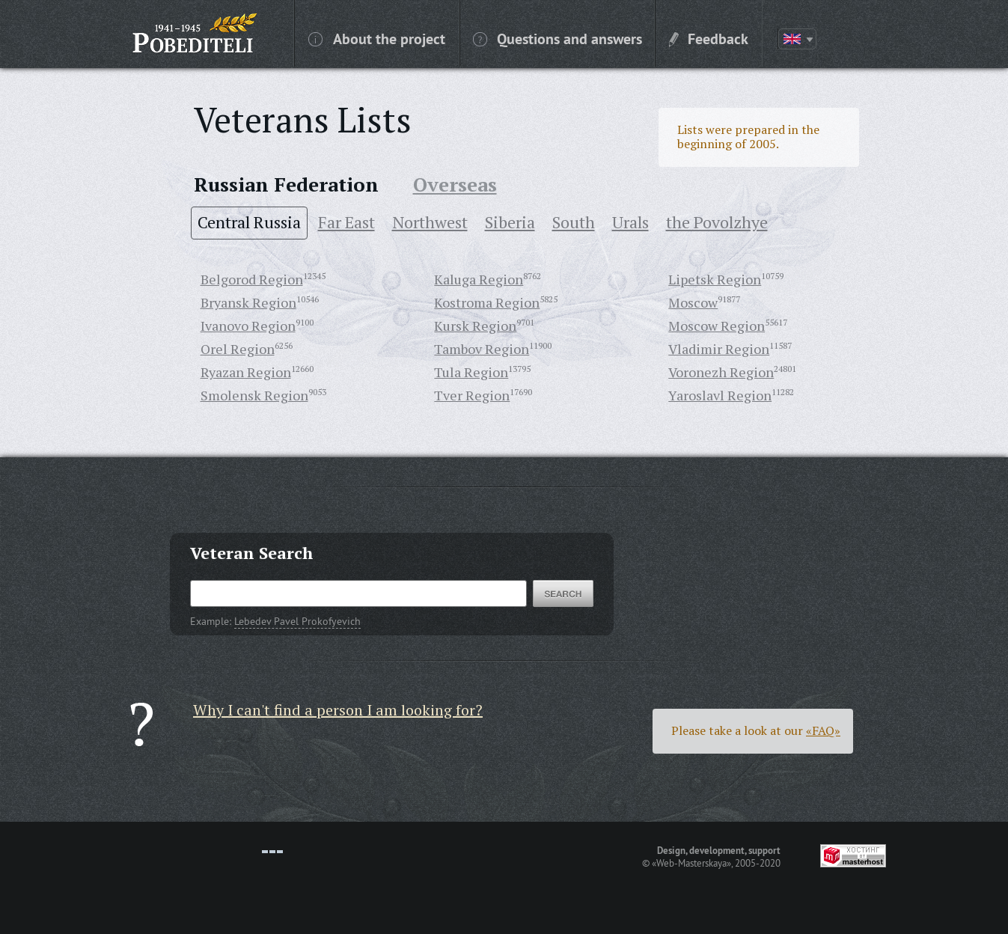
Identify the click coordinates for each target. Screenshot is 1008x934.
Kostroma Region (487, 302)
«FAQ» (823, 730)
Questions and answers (557, 38)
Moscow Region (716, 326)
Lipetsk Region (714, 279)
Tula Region (471, 372)
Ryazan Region (246, 372)
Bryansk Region (248, 302)
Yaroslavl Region (720, 395)
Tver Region (472, 395)
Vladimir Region (718, 349)
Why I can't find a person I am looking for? (338, 710)
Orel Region (238, 349)
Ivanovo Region (248, 326)
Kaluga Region (478, 279)
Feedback (708, 38)
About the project (376, 38)
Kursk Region (475, 326)
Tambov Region (481, 349)
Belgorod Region (252, 279)
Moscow (693, 302)
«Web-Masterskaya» (691, 863)
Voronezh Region (721, 372)
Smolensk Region (254, 395)
